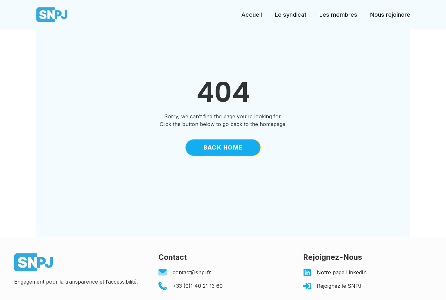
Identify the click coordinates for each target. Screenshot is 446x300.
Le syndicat (291, 14)
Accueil (251, 14)
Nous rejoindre (390, 14)
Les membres (338, 14)
